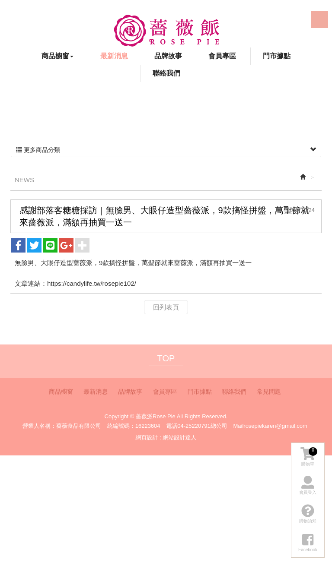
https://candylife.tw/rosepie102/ (91, 283)
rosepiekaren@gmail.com (275, 426)
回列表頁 (166, 307)
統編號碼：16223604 (133, 426)
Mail (238, 426)
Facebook (271, 20)
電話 (171, 426)
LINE (319, 19)
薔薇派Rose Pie (166, 30)
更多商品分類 (166, 149)
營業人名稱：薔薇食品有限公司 (61, 426)
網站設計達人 (179, 437)
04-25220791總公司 (202, 426)
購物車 (308, 456)
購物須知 (307, 513)
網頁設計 (147, 437)
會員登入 (307, 485)
